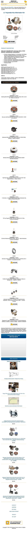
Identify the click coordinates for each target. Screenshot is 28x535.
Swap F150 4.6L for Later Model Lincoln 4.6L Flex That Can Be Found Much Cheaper (14, 394)
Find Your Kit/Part (14, 511)
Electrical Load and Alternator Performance (13, 406)
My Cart (14, 516)
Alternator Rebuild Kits (8, 7)
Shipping (14, 507)
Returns (14, 509)
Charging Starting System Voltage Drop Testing (13, 378)
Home (2, 7)
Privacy (14, 514)
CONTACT (14, 505)
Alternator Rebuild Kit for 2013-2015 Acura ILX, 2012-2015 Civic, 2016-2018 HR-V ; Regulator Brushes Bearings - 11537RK (13, 439)
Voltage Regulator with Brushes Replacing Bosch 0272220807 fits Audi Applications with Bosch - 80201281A (13, 421)
